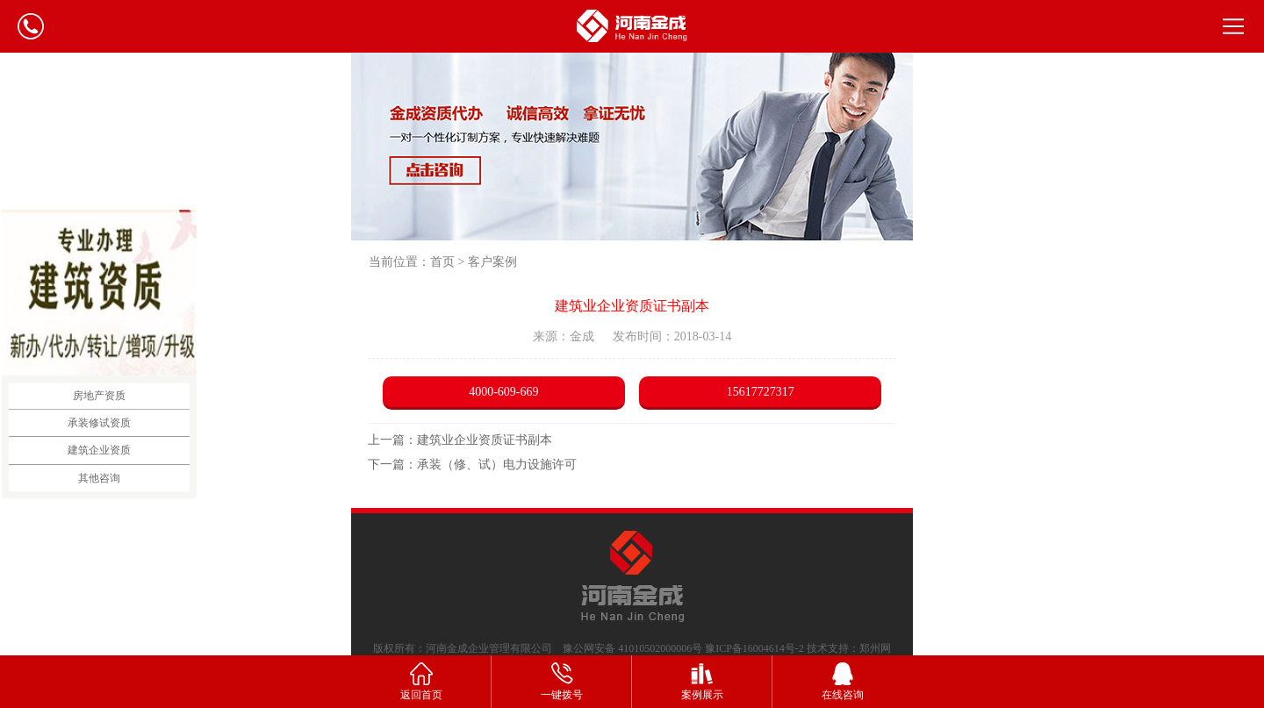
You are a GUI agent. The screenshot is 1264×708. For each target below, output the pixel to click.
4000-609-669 (503, 391)
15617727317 (760, 391)
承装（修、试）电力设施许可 (497, 464)
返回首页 (421, 680)
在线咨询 (842, 680)
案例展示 (702, 680)
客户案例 (492, 261)
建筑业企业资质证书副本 (484, 440)
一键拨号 (562, 680)
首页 (442, 261)
